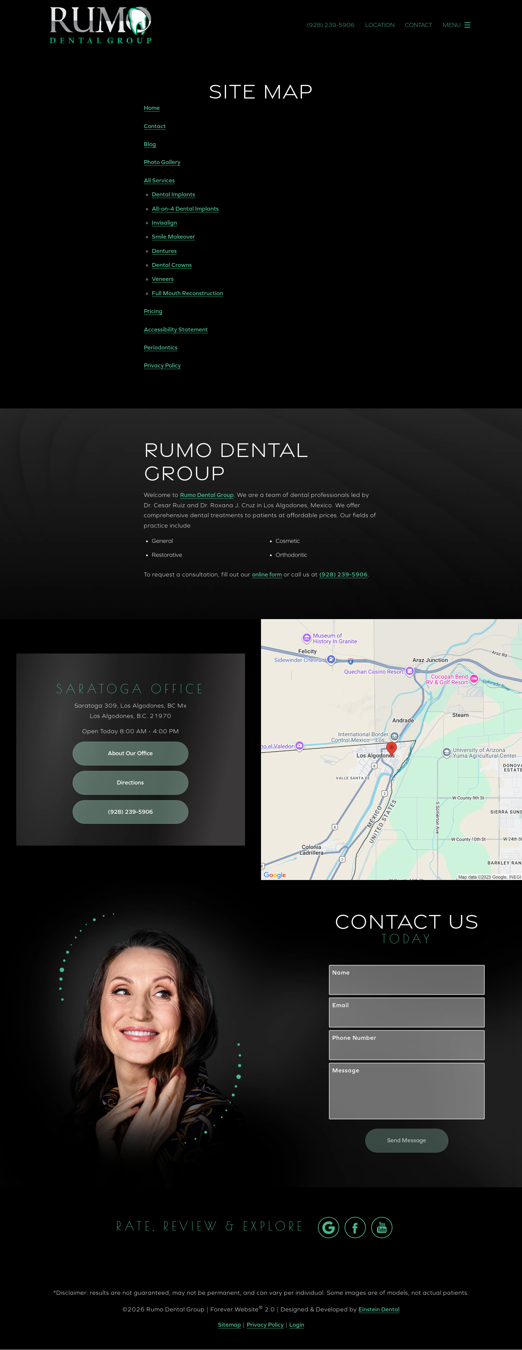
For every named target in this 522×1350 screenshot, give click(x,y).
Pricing (153, 311)
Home (152, 107)
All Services (159, 180)
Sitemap (229, 1324)
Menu (458, 25)
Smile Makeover (173, 236)
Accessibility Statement (176, 329)
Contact (418, 25)
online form (267, 574)
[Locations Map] (391, 749)
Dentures (164, 250)
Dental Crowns (172, 264)
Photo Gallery (162, 161)
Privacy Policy (162, 365)
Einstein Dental (379, 1309)
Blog (150, 143)
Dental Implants (173, 194)
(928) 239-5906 (343, 574)
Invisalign (164, 222)
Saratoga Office (130, 690)
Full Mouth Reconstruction (187, 293)
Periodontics (160, 347)
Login (296, 1324)
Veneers (163, 278)
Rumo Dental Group (207, 494)
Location (379, 25)
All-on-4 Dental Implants (185, 208)
